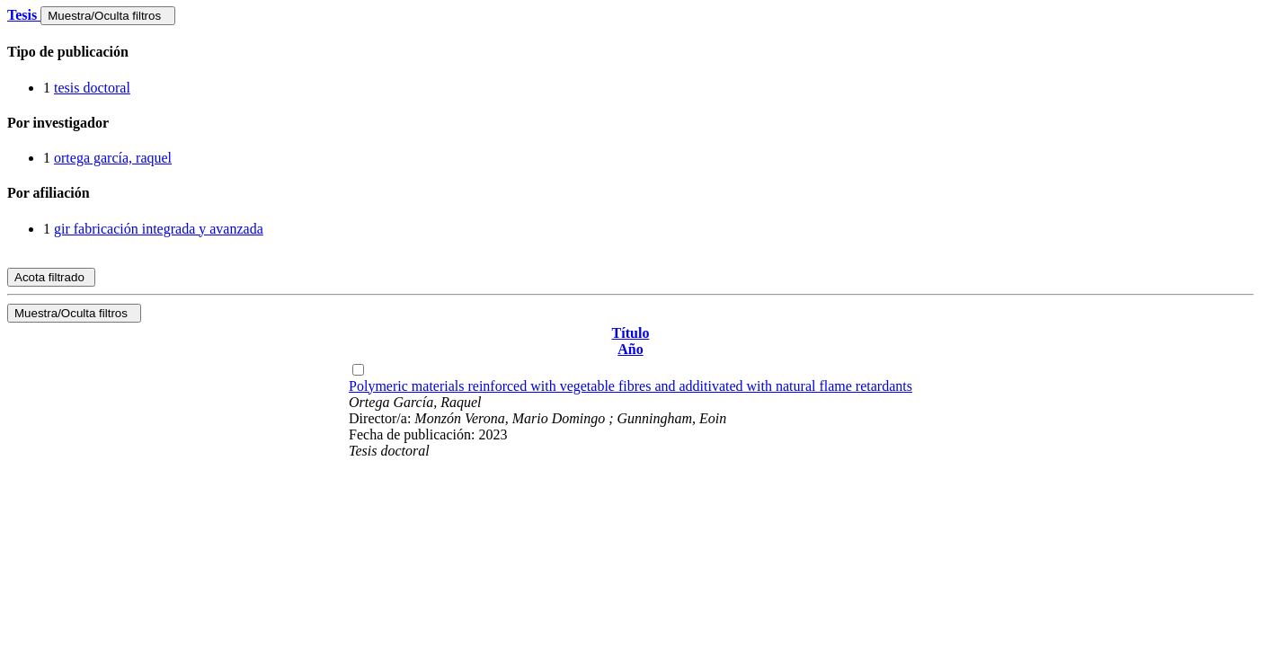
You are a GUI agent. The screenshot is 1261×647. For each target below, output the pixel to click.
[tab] (630, 52)
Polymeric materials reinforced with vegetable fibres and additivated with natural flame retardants (630, 386)
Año (630, 349)
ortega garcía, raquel (113, 157)
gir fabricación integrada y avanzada (158, 228)
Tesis (23, 14)
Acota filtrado (51, 277)
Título (631, 333)
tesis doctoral (92, 87)
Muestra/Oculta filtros (107, 15)
